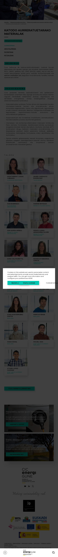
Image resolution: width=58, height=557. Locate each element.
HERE (30, 278)
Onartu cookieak (29, 283)
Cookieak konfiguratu (48, 283)
